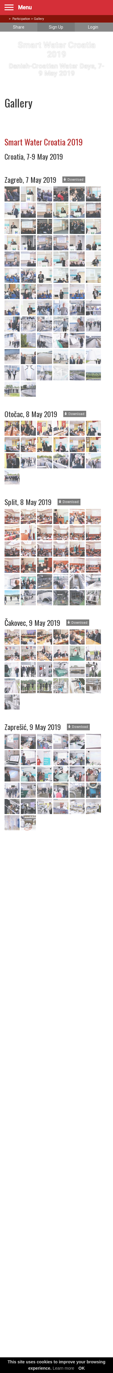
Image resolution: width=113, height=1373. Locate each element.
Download (73, 179)
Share (18, 27)
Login (93, 27)
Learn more (63, 1368)
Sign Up (56, 27)
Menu (25, 7)
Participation (21, 19)
